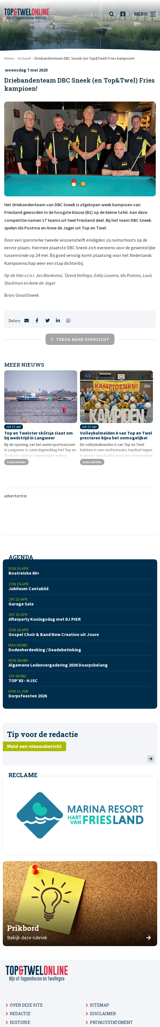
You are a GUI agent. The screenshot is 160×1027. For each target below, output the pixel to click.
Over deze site (26, 1005)
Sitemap (99, 1005)
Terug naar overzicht (80, 339)
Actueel (24, 58)
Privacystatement (111, 1022)
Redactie (20, 1013)
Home (9, 58)
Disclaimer (103, 1013)
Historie (20, 1022)
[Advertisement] (80, 516)
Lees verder (16, 462)
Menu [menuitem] (145, 14)
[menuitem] (113, 14)
